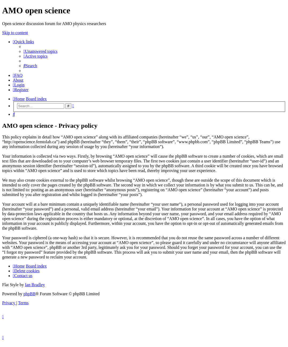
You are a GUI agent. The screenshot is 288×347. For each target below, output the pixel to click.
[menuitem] (40, 51)
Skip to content (15, 32)
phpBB (29, 294)
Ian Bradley (35, 284)
